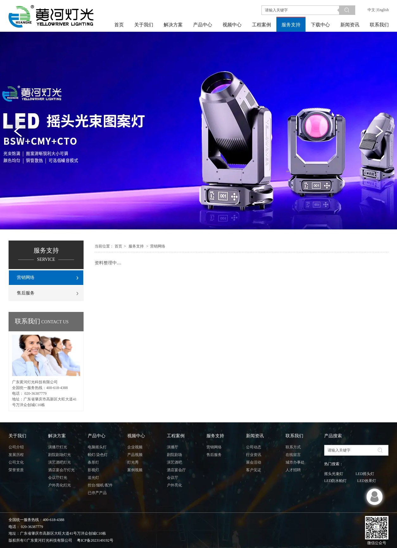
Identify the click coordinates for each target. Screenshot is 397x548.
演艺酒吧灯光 (59, 462)
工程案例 (176, 435)
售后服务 (214, 454)
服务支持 (136, 246)
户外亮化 (174, 485)
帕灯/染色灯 (98, 454)
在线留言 (293, 454)
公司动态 (253, 447)
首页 (118, 246)
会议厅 (172, 477)
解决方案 (57, 435)
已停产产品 (97, 493)
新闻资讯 (255, 435)
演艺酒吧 (174, 462)
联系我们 (294, 435)
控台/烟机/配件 (100, 485)
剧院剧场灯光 (59, 454)
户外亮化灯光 (59, 485)
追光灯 (93, 477)
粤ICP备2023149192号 (95, 540)
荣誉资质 (16, 470)
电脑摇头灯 (97, 447)
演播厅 (172, 447)
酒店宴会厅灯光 (61, 470)
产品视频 (134, 454)
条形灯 (93, 462)
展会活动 (253, 462)
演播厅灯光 (57, 447)
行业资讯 (253, 454)
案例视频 (134, 470)
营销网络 (157, 246)
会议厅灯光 (57, 477)
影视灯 (93, 470)
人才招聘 (293, 470)
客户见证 (253, 470)
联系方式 (293, 447)
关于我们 (17, 435)
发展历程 (16, 454)
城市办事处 (295, 462)
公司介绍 (16, 447)
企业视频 (134, 447)
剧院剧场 (174, 454)
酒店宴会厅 (176, 470)
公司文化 (16, 462)
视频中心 (136, 435)
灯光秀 (133, 462)
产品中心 (96, 435)
